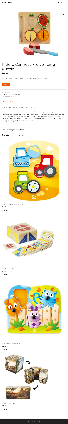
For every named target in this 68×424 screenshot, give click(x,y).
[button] (63, 14)
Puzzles (12, 78)
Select (6, 84)
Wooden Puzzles (21, 78)
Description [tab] (8, 102)
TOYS (7, 78)
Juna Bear (7, 2)
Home (3, 78)
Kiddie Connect (11, 96)
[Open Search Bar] (62, 2)
